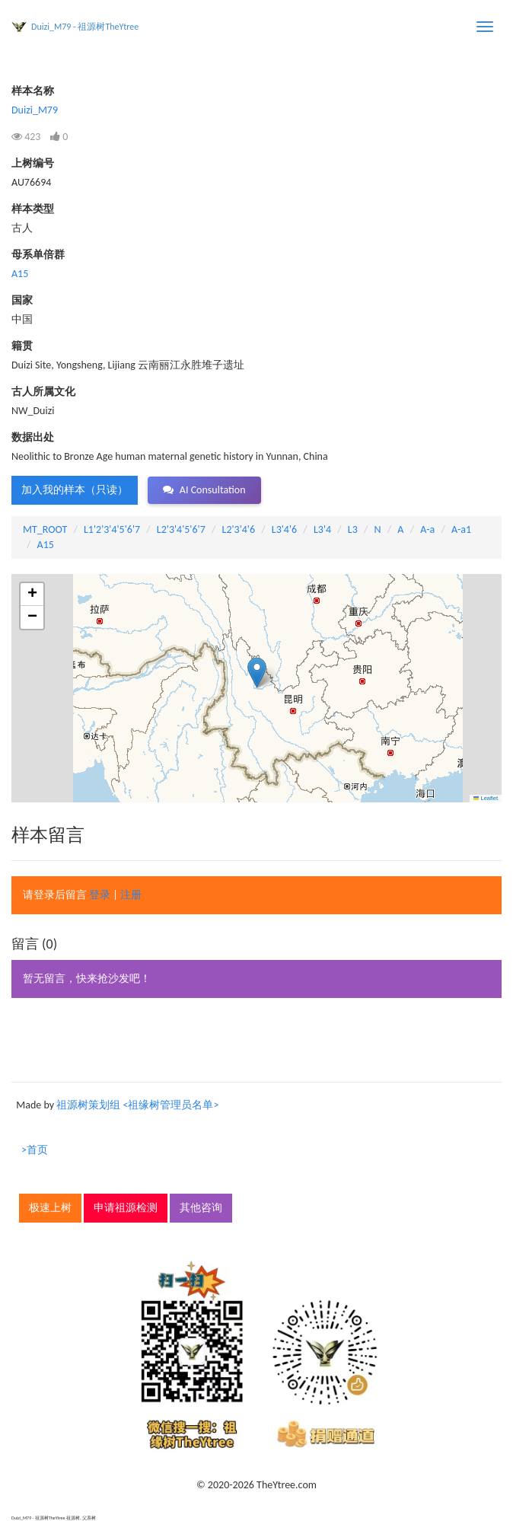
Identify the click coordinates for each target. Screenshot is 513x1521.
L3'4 (322, 529)
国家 (22, 300)
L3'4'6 (284, 529)
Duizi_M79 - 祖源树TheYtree (85, 26)
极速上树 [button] (50, 1207)
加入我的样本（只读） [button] (74, 489)
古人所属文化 (43, 391)
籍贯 (22, 346)
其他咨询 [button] (201, 1207)
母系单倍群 (38, 254)
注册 (131, 894)
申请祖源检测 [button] (126, 1207)
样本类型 (32, 208)
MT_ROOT (45, 529)
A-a (427, 529)
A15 (19, 273)
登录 (99, 894)
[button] (256, 672)
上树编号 (32, 163)
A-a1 (461, 529)
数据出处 (32, 437)
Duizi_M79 (34, 110)
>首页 (34, 1149)
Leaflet (485, 798)
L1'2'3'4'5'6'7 (112, 529)
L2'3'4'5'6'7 (181, 529)
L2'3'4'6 (239, 529)
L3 (353, 529)
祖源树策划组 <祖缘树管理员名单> (137, 1104)
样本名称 (32, 90)
